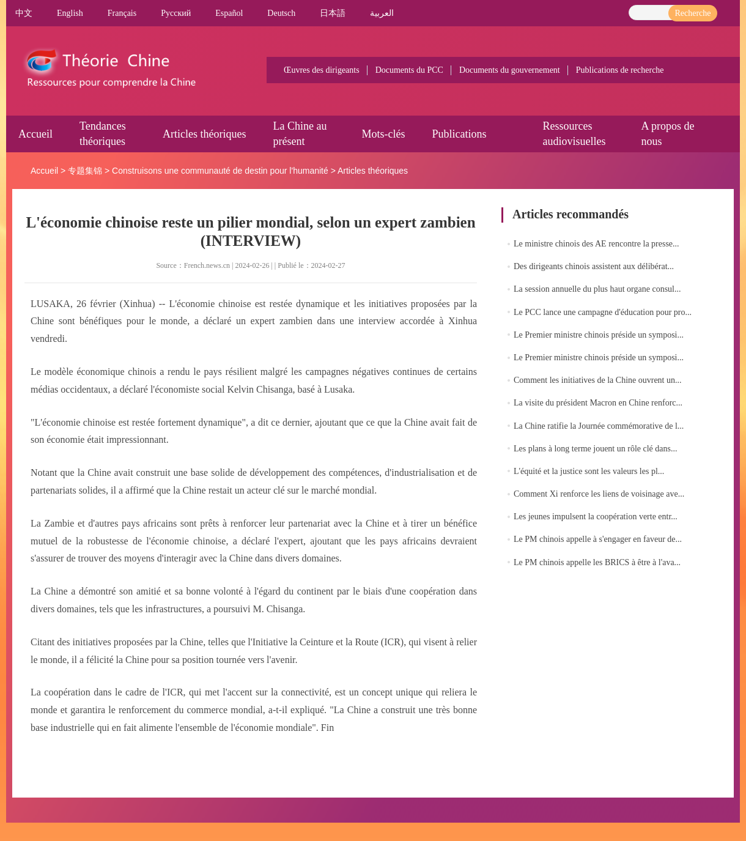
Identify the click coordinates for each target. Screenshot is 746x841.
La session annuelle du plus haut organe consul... (597, 289)
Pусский (176, 13)
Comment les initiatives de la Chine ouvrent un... (598, 380)
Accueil (35, 134)
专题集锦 (85, 171)
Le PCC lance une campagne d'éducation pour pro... (603, 312)
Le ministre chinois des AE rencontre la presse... (596, 243)
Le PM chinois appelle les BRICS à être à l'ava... (597, 562)
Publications (459, 134)
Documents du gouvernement (509, 70)
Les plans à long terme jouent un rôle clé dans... (595, 448)
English (70, 13)
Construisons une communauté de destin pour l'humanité (220, 171)
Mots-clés (383, 134)
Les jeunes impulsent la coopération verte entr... (596, 516)
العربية (382, 13)
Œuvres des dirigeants (322, 70)
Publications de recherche (620, 70)
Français (122, 13)
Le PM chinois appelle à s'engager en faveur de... (598, 539)
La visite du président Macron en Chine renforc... (598, 402)
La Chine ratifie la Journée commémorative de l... (599, 426)
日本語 (332, 13)
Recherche (692, 13)
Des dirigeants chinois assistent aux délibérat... (594, 266)
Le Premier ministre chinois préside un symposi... (599, 334)
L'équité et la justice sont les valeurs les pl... (589, 471)
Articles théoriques (204, 134)
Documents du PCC (409, 70)
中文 (23, 13)
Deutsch (281, 13)
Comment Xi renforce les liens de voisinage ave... (599, 493)
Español (229, 13)
